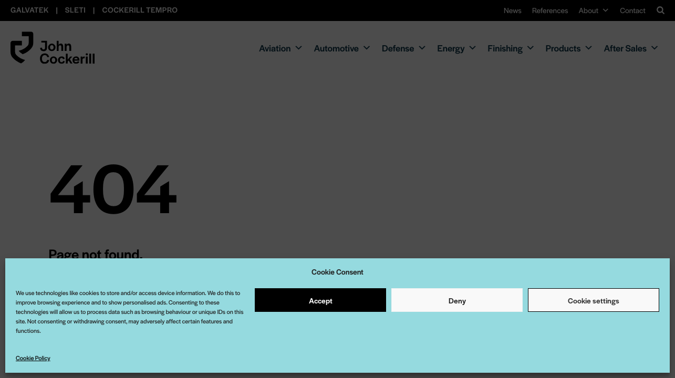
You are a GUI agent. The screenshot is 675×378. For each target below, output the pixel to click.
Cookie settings (593, 300)
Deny (457, 300)
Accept (321, 300)
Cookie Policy (33, 358)
